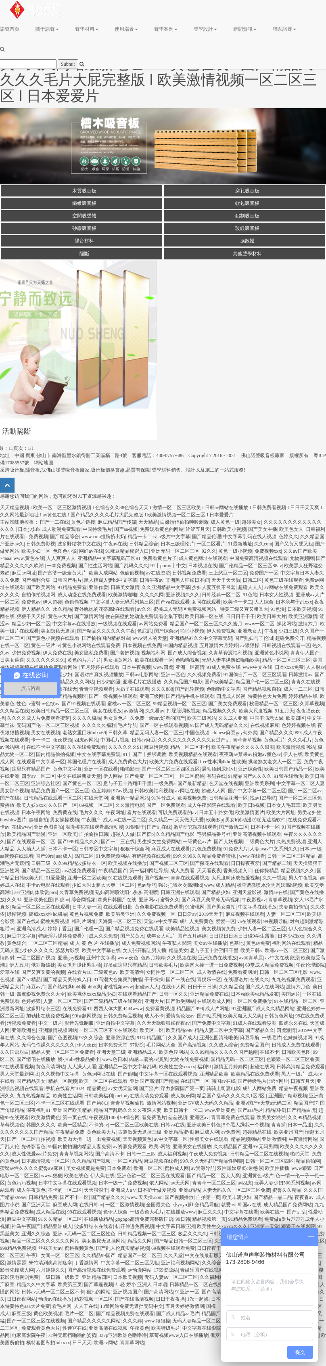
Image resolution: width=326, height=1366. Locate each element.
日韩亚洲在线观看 (180, 892)
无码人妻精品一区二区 (196, 1321)
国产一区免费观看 (165, 805)
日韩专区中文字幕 (98, 849)
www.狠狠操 (157, 1321)
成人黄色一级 (225, 522)
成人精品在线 (50, 1212)
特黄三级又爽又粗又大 (244, 609)
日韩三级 (40, 863)
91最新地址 (240, 544)
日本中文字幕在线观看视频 (67, 1183)
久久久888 (162, 689)
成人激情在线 (211, 972)
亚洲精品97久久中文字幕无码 (200, 638)
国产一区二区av (305, 791)
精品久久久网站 (77, 682)
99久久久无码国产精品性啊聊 (211, 1161)
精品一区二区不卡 (189, 747)
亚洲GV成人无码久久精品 (205, 1103)
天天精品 (148, 522)
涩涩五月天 (198, 529)
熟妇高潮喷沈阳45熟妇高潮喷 (126, 892)
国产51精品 (29, 979)
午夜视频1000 (103, 1117)
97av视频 (122, 791)
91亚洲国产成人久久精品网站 (263, 1008)
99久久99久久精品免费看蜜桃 (205, 856)
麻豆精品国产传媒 (117, 522)
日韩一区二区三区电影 (283, 972)
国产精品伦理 (206, 536)
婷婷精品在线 (303, 696)
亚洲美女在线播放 (192, 1146)
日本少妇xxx (291, 936)
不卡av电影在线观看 (47, 885)
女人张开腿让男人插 (144, 950)
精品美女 (178, 950)
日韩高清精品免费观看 (300, 1066)
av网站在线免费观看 (285, 587)
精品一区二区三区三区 (286, 660)
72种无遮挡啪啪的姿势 (72, 1335)
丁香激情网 (86, 1263)
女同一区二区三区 (60, 1255)
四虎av (62, 899)
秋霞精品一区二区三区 (273, 703)
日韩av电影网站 (142, 674)
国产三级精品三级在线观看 (113, 1001)
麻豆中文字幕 (21, 936)
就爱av (228, 1204)
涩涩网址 (278, 1081)
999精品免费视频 (18, 1248)
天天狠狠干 (96, 1190)
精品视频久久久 (219, 711)
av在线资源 (158, 573)
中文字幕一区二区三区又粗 (130, 1263)
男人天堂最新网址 (19, 1074)
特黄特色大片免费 (267, 696)
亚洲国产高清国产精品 (154, 1081)
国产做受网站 (180, 1001)
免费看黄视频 (159, 1008)
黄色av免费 (258, 943)
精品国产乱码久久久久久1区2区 (231, 1096)
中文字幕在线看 (241, 1212)
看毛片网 (61, 1306)
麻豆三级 (21, 1313)
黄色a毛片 (274, 740)
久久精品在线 (14, 711)
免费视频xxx (268, 551)
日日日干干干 (240, 616)
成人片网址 (217, 1008)
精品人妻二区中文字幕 (218, 1030)
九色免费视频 (206, 849)
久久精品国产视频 (91, 1161)
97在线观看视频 (17, 1066)
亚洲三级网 (152, 696)
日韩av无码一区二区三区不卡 (52, 1292)
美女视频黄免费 (219, 929)
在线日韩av (91, 1204)
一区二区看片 (211, 544)
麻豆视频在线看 (161, 1161)
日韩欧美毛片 (163, 965)
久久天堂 (173, 1255)
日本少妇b (29, 529)
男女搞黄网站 (117, 660)
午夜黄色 (139, 1328)
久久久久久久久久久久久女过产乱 (194, 740)
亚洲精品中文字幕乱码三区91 (108, 558)
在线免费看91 (77, 1008)
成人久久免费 (103, 936)
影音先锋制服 (79, 1023)
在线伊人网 (173, 987)
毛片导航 (127, 725)
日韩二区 (252, 580)
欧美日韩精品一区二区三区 (60, 711)
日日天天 (82, 1342)
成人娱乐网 (183, 1096)
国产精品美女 (31, 1081)
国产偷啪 (127, 1074)
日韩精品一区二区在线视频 (259, 1154)
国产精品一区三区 (40, 870)
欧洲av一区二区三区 (286, 950)
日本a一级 (310, 849)
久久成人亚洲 (232, 718)
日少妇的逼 (108, 682)
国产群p (145, 834)
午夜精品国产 (112, 870)
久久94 (14, 899)
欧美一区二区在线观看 (103, 1081)
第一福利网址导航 (149, 870)
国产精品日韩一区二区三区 (183, 1241)
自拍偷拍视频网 (38, 594)
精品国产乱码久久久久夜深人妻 (127, 1110)
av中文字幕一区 (171, 1139)
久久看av (154, 711)
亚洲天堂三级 (110, 1052)
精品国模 (275, 1110)
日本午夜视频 (136, 667)
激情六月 (308, 624)
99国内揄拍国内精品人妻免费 (79, 1146)
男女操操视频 (64, 820)
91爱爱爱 (55, 878)
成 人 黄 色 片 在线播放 (94, 943)
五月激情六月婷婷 (218, 645)
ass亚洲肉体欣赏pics (35, 892)
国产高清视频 (192, 1045)
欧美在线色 (76, 1175)
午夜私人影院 (176, 943)
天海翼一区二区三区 (120, 921)
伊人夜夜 (86, 1045)
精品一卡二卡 (142, 536)
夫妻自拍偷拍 (293, 907)
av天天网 (180, 1183)
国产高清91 (214, 1292)
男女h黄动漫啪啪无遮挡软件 (255, 820)
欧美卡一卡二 (237, 602)
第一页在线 (75, 1117)
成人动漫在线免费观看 (82, 594)
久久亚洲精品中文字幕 (166, 587)
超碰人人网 (213, 791)
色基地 (236, 943)
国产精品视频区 (70, 696)
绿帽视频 (16, 914)
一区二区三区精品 (48, 943)
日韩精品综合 (143, 544)
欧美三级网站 (201, 718)
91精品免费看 (72, 587)
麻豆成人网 (207, 1132)
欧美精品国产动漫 (26, 834)
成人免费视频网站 (140, 943)
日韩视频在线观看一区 (286, 645)
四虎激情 (286, 1030)
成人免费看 (182, 870)
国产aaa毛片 (250, 1110)
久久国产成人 (182, 1037)
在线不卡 (269, 1052)
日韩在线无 (65, 689)
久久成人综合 (223, 1045)
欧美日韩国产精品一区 (288, 769)
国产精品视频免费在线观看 (134, 929)
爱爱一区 (225, 921)
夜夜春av (304, 1197)
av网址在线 (187, 791)
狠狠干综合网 (134, 849)
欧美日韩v (251, 950)
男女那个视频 (14, 791)
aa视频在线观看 (16, 856)
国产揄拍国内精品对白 (106, 638)
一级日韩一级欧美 (60, 1277)
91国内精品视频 (180, 645)
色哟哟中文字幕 (223, 689)
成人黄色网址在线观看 (203, 558)
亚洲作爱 (98, 587)
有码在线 (216, 776)
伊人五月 (19, 965)
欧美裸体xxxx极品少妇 (91, 994)
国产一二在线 (54, 522)
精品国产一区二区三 (139, 1255)
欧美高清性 (132, 972)
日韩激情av (300, 674)
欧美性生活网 (67, 1096)
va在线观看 (249, 921)
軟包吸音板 (247, 203)
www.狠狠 (51, 1175)
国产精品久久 (259, 1030)
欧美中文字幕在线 (101, 950)
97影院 (137, 1045)
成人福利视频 (172, 1154)
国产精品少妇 (215, 892)
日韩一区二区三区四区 (269, 1161)
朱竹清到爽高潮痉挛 (50, 1263)
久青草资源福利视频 (230, 653)
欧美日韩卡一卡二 (183, 1110)
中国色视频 (197, 732)
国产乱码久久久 (131, 565)
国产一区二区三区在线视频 (36, 1321)
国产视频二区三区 (168, 863)
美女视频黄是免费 (85, 1168)
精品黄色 (96, 1088)
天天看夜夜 (209, 870)
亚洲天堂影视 (246, 892)
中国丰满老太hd (267, 718)
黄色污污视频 (21, 1183)
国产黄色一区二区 (82, 783)
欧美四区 (295, 718)
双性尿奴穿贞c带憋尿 (240, 1168)
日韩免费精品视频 (122, 1016)
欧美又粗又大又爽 (242, 1016)
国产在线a (10, 798)
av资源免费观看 (129, 1146)
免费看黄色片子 (160, 558)
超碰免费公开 (289, 638)
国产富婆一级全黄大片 (62, 573)
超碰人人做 (123, 834)
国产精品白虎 (301, 1110)
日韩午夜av (151, 580)
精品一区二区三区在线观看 (41, 907)
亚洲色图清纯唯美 (218, 1037)
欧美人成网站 (103, 573)
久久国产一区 (62, 805)
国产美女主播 (262, 529)
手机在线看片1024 (65, 1088)
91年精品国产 (151, 1037)
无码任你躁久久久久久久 (48, 1045)
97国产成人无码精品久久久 (219, 725)
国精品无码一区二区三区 (237, 1059)
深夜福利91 (38, 1110)
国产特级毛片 (252, 1081)
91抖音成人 (163, 798)
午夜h (270, 631)
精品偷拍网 (308, 1161)
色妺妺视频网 (297, 1037)
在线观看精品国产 (137, 994)
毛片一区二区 (79, 1313)
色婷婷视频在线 (299, 725)
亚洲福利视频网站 (180, 1263)
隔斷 (84, 254)
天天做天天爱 (189, 820)
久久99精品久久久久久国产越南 (224, 1052)
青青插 (278, 1125)
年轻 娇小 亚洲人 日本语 (141, 1284)
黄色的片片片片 (84, 660)
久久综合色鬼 (31, 1037)
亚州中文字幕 (100, 958)
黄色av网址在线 (98, 1074)
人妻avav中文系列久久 (274, 849)
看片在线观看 (141, 812)
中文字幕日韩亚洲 (175, 1226)
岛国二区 (84, 856)
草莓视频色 (12, 1125)
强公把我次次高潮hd (180, 885)
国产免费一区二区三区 (149, 776)
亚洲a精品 (189, 1190)
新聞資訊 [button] (245, 29)
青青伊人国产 (305, 653)
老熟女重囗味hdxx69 (84, 732)
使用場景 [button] (126, 29)
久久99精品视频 (305, 1117)
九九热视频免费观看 (293, 979)
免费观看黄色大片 (40, 1328)
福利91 (204, 1066)
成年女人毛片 (161, 936)
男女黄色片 (115, 718)
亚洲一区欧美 (62, 834)
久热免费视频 (290, 841)
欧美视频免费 (192, 798)
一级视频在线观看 (117, 624)
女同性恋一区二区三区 (170, 972)
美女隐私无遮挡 (58, 631)
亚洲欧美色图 (38, 899)
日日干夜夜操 (170, 1299)
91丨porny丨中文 (168, 565)
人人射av (315, 667)
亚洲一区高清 (190, 667)
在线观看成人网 (214, 1001)
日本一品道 (300, 1125)
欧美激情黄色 (45, 1117)
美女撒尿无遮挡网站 (103, 1241)
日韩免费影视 (40, 544)
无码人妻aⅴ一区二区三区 (171, 1277)
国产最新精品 (192, 783)
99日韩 (183, 1219)
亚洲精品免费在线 (209, 994)
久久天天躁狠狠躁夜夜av (163, 1023)
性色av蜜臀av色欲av (38, 703)
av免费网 (230, 1132)
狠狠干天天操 (31, 616)
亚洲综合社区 (45, 783)
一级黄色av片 (197, 841)
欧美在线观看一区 (154, 660)
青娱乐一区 (209, 979)
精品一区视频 (62, 1081)
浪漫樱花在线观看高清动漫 (94, 827)
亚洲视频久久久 (183, 594)
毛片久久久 (91, 812)
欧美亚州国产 (288, 1132)
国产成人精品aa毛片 (177, 1313)
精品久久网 (139, 1241)
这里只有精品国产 (31, 769)
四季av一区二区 (38, 776)
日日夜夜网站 (21, 1299)
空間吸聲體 (84, 216)
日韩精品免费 (43, 1197)
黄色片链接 (83, 522)
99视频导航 (275, 921)
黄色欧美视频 (48, 1313)
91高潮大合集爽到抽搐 (118, 979)
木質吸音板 (84, 191)
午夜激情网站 (303, 1139)
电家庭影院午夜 (29, 1335)
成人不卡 (154, 1016)
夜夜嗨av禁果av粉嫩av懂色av (250, 754)
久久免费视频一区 (156, 914)
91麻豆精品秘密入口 (127, 551)
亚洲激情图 (274, 1139)
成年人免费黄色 (196, 921)
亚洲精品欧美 (213, 1074)
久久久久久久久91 (45, 660)
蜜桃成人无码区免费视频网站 (185, 609)
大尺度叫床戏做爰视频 (235, 878)
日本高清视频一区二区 (45, 1161)
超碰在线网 (262, 1066)
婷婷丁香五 (60, 929)
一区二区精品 (127, 1161)
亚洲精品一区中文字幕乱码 (127, 1066)
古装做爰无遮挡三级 (139, 1132)
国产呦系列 (209, 1016)
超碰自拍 (38, 820)
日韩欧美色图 (296, 1052)
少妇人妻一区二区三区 (262, 929)
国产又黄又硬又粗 (293, 544)
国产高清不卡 (109, 1154)
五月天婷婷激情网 (184, 1306)
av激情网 (133, 711)
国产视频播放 (179, 1197)
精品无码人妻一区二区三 (156, 732)
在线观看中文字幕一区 (41, 761)
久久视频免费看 (204, 674)
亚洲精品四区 (96, 1277)
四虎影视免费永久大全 (41, 994)
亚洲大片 (154, 1001)
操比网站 (286, 624)
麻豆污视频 (156, 747)
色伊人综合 (115, 1212)
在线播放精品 (98, 1219)
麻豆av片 (35, 987)
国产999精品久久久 (78, 841)
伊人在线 (293, 754)
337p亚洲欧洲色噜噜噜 (122, 1335)
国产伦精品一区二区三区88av (250, 565)
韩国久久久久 (40, 1125)
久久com (263, 544)
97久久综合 (91, 1037)
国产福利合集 (35, 580)
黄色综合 (16, 943)
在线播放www (181, 1212)
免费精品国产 (254, 1045)
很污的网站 (98, 1292)
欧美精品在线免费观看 (255, 1074)
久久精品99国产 (98, 1255)
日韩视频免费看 (189, 573)
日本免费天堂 (112, 1045)
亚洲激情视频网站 (57, 1030)
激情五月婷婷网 (231, 1066)
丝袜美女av (50, 1248)
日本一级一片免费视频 (122, 1183)
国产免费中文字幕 (211, 1023)
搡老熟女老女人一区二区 (274, 761)
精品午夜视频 (293, 1088)
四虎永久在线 (293, 1023)
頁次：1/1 (23, 448)
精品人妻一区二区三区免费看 (62, 1052)
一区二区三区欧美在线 (134, 1125)
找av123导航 (263, 798)
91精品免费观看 (245, 1219)
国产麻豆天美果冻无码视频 (211, 899)
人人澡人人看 (81, 1066)
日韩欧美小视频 (229, 529)
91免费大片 (236, 849)
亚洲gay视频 (71, 958)
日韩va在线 (172, 1125)
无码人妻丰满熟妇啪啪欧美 (231, 660)
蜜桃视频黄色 (79, 1248)
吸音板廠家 (272, 455)
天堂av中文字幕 (160, 921)
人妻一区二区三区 (285, 914)
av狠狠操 (249, 645)
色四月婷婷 (153, 958)
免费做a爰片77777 (283, 1219)
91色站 (250, 594)
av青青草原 (251, 958)
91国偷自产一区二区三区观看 (255, 674)
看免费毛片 (154, 1117)
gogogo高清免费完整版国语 (144, 1219)
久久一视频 (274, 878)
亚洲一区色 (173, 674)
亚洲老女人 (250, 631)
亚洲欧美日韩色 (204, 1125)
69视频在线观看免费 (173, 1248)
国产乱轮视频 (189, 689)
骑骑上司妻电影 (223, 1088)
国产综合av (166, 631)
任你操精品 (267, 870)
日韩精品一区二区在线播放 (198, 1284)
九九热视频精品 (33, 1096)
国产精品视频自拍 (261, 689)
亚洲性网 (9, 870)
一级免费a (165, 783)
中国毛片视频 (115, 740)
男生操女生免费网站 (159, 841)
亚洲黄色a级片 (258, 1175)
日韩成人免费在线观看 (296, 1045)
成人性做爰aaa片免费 (34, 1154)
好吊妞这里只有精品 (125, 965)
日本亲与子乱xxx (294, 602)
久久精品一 (160, 820)
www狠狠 (302, 1168)
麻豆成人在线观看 (170, 849)
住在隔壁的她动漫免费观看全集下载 (144, 616)
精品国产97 (306, 1103)
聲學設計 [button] (205, 29)
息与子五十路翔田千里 (127, 783)
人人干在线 (86, 1306)
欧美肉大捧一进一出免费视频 (211, 965)
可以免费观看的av (177, 812)
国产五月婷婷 (192, 936)
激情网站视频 (161, 1103)
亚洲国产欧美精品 (72, 1110)
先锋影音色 (33, 1146)
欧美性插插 (277, 1168)
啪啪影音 (130, 769)
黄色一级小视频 (235, 551)
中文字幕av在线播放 (74, 624)
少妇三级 (288, 631)
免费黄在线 (65, 812)
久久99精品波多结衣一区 (79, 863)
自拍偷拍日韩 (93, 834)
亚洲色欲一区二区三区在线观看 (151, 1175)
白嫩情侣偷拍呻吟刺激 (184, 522)
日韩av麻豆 (143, 740)
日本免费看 (119, 1168)
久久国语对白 (14, 1052)
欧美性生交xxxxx (177, 1066)
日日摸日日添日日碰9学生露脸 (242, 936)
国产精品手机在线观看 (190, 696)
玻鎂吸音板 (247, 228)
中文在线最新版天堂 (79, 776)
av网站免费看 (153, 624)
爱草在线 (9, 972)
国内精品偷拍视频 (55, 754)
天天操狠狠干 (307, 863)
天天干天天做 (225, 580)
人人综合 (264, 602)
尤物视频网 (302, 558)
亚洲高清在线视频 (108, 1328)
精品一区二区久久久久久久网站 (45, 1241)
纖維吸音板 (84, 203)
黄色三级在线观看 (283, 580)
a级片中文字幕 (174, 536)
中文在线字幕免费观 (99, 754)
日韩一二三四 (141, 1154)
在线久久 (259, 979)
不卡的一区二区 (65, 1190)
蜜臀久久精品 (286, 1190)
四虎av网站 (86, 740)
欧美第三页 (70, 1284)
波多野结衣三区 (43, 1008)
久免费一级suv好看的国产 (157, 718)
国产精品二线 (276, 863)
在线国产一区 (194, 1081)
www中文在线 (257, 667)
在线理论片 (236, 979)
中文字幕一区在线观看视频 (168, 1074)
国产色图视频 (62, 1037)
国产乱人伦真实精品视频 (122, 1248)
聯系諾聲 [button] (284, 29)
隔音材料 (84, 241)
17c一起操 (198, 1299)
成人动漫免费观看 (61, 529)
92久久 (209, 551)
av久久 (144, 609)
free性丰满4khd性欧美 (223, 761)
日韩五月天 (302, 1081)
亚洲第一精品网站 (130, 798)
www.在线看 (252, 856)
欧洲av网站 (105, 1342)
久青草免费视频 (76, 892)
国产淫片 (149, 1088)
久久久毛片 (300, 740)
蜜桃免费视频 (54, 921)
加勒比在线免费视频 (48, 1016)
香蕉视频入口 (237, 870)
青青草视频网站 (76, 1154)
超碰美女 (251, 522)
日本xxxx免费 (289, 667)
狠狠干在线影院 (298, 1226)
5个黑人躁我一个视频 (246, 1125)
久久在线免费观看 (86, 747)
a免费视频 (37, 536)
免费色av (30, 602)
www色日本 (114, 1059)
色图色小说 (65, 551)
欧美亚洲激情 (303, 616)
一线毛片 (271, 1037)
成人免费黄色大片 (127, 761)
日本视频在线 (202, 565)
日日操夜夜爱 (245, 863)
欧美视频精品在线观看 (193, 754)
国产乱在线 (159, 827)
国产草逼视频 (98, 1284)
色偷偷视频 (132, 573)
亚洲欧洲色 (24, 1030)
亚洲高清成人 (31, 929)
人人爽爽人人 (60, 558)
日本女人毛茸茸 (284, 805)
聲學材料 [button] (86, 29)
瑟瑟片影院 (67, 950)
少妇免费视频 (26, 653)
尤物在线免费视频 (189, 1059)
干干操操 (154, 979)
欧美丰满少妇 (236, 1197)
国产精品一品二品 (272, 1197)
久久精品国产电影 (183, 682)
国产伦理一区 (88, 929)
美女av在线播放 (210, 943)
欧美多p (214, 820)
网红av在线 (91, 551)
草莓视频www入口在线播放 (178, 1335)
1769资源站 (166, 1270)
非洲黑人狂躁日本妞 (187, 580)
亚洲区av (199, 1117)
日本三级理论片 (177, 544)
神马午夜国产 (26, 1226)
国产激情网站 (88, 616)
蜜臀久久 (170, 899)
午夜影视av (253, 899)
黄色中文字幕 (67, 769)
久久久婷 (132, 1321)
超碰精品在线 (257, 1132)
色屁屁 (144, 631)
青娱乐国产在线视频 (202, 1270)
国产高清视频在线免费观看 (96, 1270)
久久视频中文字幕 (60, 1074)
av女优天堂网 (122, 1088)
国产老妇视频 (124, 653)
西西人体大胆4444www (118, 1008)
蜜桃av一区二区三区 (128, 703)
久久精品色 (231, 987)
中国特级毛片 (97, 529)
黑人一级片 (293, 1074)
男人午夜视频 (303, 878)
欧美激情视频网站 (295, 747)
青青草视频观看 (96, 689)
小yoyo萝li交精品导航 (196, 1204)
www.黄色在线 (28, 558)
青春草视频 (280, 899)
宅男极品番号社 (214, 834)
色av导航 (146, 885)
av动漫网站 (139, 1270)
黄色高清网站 (50, 1066)
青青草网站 (132, 1342)
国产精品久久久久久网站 (94, 1321)
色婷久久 (288, 536)
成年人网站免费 (259, 1088)
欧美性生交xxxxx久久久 (222, 1226)
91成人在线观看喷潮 (254, 1023)
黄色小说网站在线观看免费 (91, 645)
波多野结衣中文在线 (79, 544)
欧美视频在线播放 (127, 863)
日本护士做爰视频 (157, 1190)
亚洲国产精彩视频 (287, 1096)
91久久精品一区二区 (60, 1219)
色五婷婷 (101, 791)
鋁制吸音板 (247, 216)
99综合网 (130, 1117)
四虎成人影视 (230, 696)
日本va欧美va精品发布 (255, 994)
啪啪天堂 (299, 1154)
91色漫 (277, 609)
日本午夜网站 (35, 812)
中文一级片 (50, 1023)
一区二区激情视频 (124, 1204)
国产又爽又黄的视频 (43, 972)
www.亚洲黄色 (220, 1110)
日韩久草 (117, 732)
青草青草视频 (247, 740)
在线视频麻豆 (264, 725)
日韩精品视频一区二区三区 (147, 1234)
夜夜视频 (62, 740)
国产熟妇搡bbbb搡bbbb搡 (74, 987)
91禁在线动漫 (288, 776)
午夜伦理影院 (310, 965)
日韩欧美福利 (98, 1096)
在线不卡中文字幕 (45, 747)
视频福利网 (153, 653)
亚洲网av (148, 899)
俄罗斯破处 (43, 965)
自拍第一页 (208, 1197)
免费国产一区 (263, 573)
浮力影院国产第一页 (182, 1088)
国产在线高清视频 (134, 1299)
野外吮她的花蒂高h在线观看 (104, 609)
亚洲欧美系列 (259, 783)
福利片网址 (84, 921)
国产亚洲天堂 (35, 1204)
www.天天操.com (145, 1197)
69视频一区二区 (96, 805)
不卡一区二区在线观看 (60, 1103)
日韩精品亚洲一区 (228, 798)
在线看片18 (79, 972)
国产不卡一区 (74, 1197)
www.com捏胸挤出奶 (103, 536)
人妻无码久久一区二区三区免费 (236, 1190)
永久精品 (62, 609)
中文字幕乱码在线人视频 (249, 536)
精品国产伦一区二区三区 (262, 682)
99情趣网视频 (86, 1016)
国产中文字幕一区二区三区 (257, 791)
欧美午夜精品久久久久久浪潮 (242, 747)
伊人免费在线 (57, 653)
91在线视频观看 (125, 878)
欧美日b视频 (251, 805)
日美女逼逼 (12, 660)
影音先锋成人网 (17, 1270)
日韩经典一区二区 (221, 594)
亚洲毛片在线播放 (142, 682)
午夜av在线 (115, 544)
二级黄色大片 (259, 841)
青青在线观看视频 (190, 878)
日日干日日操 (202, 987)
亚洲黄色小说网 (271, 653)
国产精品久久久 (108, 1197)
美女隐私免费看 (91, 653)
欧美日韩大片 (271, 616)
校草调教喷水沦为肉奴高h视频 (269, 885)
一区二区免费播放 (252, 1001)
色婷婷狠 (31, 1001)
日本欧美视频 (301, 609)
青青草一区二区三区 (214, 1183)
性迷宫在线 (75, 1328)
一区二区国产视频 (36, 958)
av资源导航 (203, 1168)
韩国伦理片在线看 (86, 761)
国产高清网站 (158, 1292)
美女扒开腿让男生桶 (79, 965)
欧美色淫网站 (173, 1052)
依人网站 (159, 1183)
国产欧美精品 (219, 682)
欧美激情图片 (249, 812)
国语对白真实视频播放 (99, 674)
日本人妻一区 (86, 907)
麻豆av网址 (24, 573)
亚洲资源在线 (120, 1037)
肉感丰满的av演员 (148, 1059)
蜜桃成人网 (177, 1168)
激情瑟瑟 (16, 1263)
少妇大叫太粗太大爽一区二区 (103, 885)
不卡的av (98, 1125)
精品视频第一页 (209, 1219)
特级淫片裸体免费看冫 (62, 936)
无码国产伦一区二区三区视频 (48, 725)
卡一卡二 (40, 740)
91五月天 (284, 711)
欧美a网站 (159, 1146)
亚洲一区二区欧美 (86, 878)
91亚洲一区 (187, 1292)
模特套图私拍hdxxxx (48, 1342)
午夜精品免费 (69, 1132)
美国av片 (290, 994)
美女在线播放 (107, 711)
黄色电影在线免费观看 (159, 907)
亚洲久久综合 (35, 1234)
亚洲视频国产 (127, 1292)
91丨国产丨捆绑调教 (144, 754)
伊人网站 (113, 776)
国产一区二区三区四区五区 (171, 769)
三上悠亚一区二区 (228, 573)
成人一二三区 (298, 689)
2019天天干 (211, 914)
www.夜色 (127, 958)
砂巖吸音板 (84, 228)
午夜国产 (91, 820)
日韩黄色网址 (278, 1016)
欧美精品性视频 (182, 929)
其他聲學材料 (247, 254)
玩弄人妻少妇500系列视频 (282, 1183)
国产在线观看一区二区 (31, 841)
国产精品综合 (64, 536)
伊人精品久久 (35, 609)
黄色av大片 (60, 616)
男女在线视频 (45, 732)
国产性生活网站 (95, 565)
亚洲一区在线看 (101, 769)
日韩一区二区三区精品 (291, 856)
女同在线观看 (206, 602)
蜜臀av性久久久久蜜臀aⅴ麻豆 (32, 1168)
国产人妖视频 (228, 841)
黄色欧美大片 (101, 1132)
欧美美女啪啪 (271, 1117)
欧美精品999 (179, 1030)
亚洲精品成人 (142, 1052)
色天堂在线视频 (226, 783)
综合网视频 (83, 899)
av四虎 (245, 1183)
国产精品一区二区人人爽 (213, 1175)
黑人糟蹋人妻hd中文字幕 (110, 580)
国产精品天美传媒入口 (67, 979)
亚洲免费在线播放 (217, 958)
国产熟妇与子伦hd (253, 638)
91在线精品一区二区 (296, 1001)
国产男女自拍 (221, 907)
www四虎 (163, 667)
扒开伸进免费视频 (134, 1226)
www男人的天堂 (149, 638)
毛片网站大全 (161, 1045)
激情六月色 (298, 987)
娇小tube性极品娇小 (79, 1059)
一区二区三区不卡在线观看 (108, 1030)
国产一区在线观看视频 (164, 725)
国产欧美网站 (40, 587)
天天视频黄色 (137, 1139)
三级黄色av (105, 972)
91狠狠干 (135, 827)
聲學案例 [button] (166, 29)
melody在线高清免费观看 (142, 1096)
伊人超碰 (52, 602)
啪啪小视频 (192, 631)
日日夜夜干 (209, 1248)
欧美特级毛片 (165, 1328)
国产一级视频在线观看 (113, 696)
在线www (22, 827)
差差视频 (177, 1117)
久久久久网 (152, 594)
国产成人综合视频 (187, 653)
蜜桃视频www (118, 987)
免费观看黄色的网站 (162, 529)
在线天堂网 (96, 798)
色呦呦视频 (188, 660)
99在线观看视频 (84, 1212)
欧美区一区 (152, 1030)
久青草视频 (312, 703)
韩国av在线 (223, 1081)
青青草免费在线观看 (233, 1117)
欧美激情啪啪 (122, 594)
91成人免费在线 (223, 667)
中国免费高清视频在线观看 (259, 558)
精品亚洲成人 (57, 1226)
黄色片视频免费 (86, 914)
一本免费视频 (61, 565)
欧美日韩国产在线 (117, 899)
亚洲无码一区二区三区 (175, 551)
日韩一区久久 (173, 994)
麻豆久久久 (210, 1212)
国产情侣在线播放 (36, 1059)
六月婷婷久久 (50, 1270)
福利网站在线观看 (291, 943)
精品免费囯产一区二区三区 (60, 791)
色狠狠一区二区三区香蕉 (293, 1059)
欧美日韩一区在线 (204, 616)
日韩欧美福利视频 (153, 791)
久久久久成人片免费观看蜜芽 (38, 718)
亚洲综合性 (250, 769)
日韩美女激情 (125, 587)
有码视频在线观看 (151, 856)
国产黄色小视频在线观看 (52, 638)
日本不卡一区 (265, 827)
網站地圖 (43, 463)
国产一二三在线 (118, 841)
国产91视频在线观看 (83, 703)
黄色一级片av (45, 645)
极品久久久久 (192, 1234)
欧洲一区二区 (148, 1168)
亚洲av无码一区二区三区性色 (84, 1234)
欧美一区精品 (72, 1125)
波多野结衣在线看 (93, 1226)
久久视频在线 (181, 958)
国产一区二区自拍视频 (31, 1139)
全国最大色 (158, 1204)
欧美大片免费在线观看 (173, 761)
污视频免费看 (21, 1023)
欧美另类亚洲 (120, 914)
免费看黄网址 (242, 972)
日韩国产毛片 (67, 580)
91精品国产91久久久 (250, 776)
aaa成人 (64, 856)
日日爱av (187, 914)
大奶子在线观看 (132, 689)
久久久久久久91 (125, 747)
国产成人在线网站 (264, 987)
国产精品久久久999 (280, 732)
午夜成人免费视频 (208, 1154)
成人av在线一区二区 (124, 820)
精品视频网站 (245, 1139)
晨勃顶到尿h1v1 (219, 769)
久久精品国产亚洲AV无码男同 (245, 1146)
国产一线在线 (180, 979)
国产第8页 (98, 1103)
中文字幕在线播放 (257, 907)
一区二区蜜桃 (189, 776)
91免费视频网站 (113, 856)
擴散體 (247, 241)
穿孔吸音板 (247, 191)
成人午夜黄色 (31, 1190)
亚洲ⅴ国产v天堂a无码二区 (263, 1103)
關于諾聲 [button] (47, 29)
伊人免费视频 (221, 631)
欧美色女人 (291, 529)
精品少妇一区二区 (31, 624)
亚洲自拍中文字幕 (115, 1023)
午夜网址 (115, 812)
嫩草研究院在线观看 (195, 827)
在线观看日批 (117, 907)
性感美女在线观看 (209, 1139)
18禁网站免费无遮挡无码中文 (131, 1306)
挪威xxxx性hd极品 (48, 914)
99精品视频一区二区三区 (179, 703)
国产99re (45, 856)
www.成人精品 (219, 885)
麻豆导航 (249, 1037)
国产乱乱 (296, 1212)
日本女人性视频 (276, 594)
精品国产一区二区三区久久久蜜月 (206, 624)
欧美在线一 (272, 1212)
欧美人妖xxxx (31, 805)
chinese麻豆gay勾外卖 (234, 732)
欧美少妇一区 (35, 551)
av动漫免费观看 (79, 870)
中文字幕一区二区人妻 (300, 783)
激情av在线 (276, 892)
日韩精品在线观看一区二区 (53, 798)
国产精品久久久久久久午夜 (106, 631)
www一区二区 (259, 624)
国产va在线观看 (172, 602)
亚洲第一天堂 (264, 1226)
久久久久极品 (86, 718)
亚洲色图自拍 (48, 827)
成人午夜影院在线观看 (211, 805)
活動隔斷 (16, 431)
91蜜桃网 (195, 907)
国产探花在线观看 (209, 863)
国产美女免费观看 (227, 703)
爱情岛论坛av (180, 1016)
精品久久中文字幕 (36, 1284)
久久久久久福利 (99, 725)
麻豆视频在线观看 (245, 914)
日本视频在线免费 (142, 645)
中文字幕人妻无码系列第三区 (122, 602)
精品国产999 (189, 1008)
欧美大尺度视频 (256, 711)
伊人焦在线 (102, 1175)
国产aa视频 (126, 529)
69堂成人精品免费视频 (269, 965)
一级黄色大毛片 (147, 1212)
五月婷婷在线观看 (100, 667)
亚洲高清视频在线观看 (257, 834)
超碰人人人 (250, 587)
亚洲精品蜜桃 (178, 1132)
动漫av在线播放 (55, 1299)
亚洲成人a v (123, 1190)
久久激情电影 (129, 805)
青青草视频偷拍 (127, 1103)
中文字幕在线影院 (201, 1328)
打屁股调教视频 (184, 711)
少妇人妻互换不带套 (214, 587)
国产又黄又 (132, 936)
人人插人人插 (31, 849)
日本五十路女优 (216, 812)
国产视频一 (156, 878)
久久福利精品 (214, 1277)
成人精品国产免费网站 (287, 1204)
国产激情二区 (233, 827)
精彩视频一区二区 (93, 1299)
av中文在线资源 (282, 958)
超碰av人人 (147, 987)
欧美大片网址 (280, 812)
